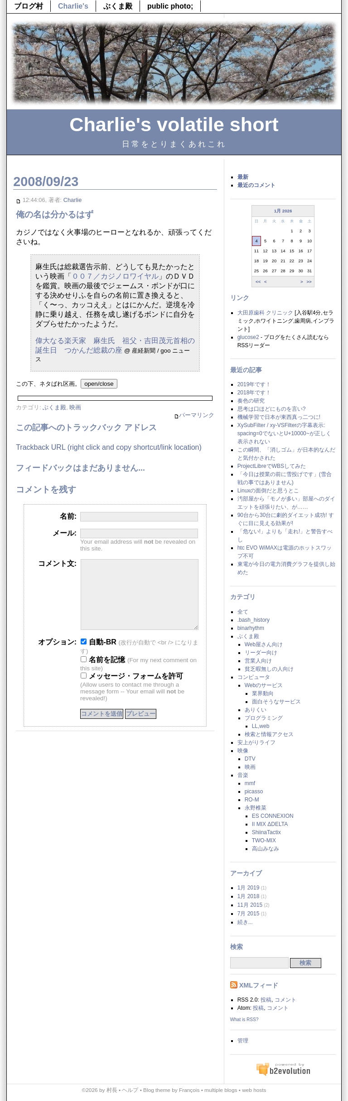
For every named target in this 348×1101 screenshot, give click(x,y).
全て (242, 612)
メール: (65, 533)
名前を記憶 (103, 673)
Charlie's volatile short (173, 124)
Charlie (72, 200)
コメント (285, 1000)
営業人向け (258, 661)
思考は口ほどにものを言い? (271, 409)
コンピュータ (253, 677)
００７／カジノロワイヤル (115, 276)
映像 (242, 750)
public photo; (170, 6)
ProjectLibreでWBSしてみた (271, 466)
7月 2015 (248, 913)
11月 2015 (249, 905)
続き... (245, 922)
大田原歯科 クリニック (265, 313)
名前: (68, 516)
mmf (250, 783)
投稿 (266, 1000)
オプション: (57, 655)
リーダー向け (261, 652)
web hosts (254, 1090)
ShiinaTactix (266, 832)
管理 (242, 1040)
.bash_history (253, 620)
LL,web (261, 726)
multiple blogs (220, 1090)
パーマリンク (194, 415)
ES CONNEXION (273, 816)
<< (258, 281)
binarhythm (250, 628)
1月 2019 (248, 888)
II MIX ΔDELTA (270, 824)
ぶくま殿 (117, 6)
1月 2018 (248, 896)
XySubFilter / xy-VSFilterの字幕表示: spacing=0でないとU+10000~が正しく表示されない (284, 433)
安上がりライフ (256, 742)
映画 (75, 407)
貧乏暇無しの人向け (269, 669)
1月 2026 (283, 210)
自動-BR (98, 655)
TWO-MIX (264, 840)
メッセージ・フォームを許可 (132, 689)
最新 (242, 177)
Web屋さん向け (264, 644)
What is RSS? (244, 1019)
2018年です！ (254, 392)
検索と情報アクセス (269, 734)
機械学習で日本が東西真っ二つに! (278, 417)
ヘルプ (130, 1090)
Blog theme (156, 1090)
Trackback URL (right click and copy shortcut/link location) (109, 447)
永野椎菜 (255, 808)
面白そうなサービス (276, 701)
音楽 (242, 775)
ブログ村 (28, 6)
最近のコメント (256, 185)
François (189, 1090)
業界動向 (263, 693)
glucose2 (248, 337)
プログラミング (264, 718)
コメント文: (57, 563)
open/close (98, 383)
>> (308, 281)
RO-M (252, 799)
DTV (250, 759)
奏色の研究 (251, 401)
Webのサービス (264, 685)
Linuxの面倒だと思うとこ (268, 490)
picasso (254, 791)
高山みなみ (265, 848)
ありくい (255, 710)
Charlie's (73, 6)
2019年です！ (254, 384)
